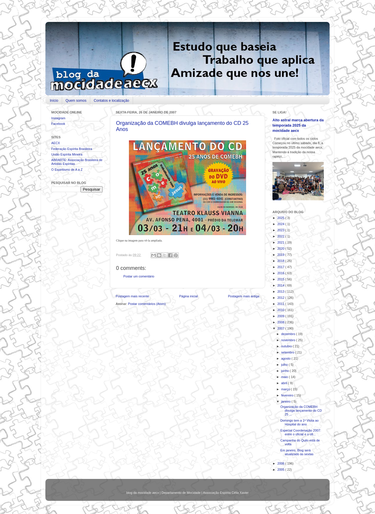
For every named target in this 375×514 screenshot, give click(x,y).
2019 (281, 254)
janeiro (286, 401)
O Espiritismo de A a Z (67, 169)
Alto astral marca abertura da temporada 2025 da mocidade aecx (298, 125)
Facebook (58, 123)
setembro (288, 352)
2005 (281, 469)
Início (54, 101)
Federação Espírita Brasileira (71, 149)
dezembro (288, 334)
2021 (281, 242)
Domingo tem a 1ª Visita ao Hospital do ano (299, 422)
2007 (281, 328)
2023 (281, 230)
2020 (281, 248)
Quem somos (76, 101)
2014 (281, 285)
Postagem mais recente (132, 296)
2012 (281, 297)
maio (285, 377)
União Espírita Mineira (66, 154)
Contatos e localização (111, 101)
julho (285, 364)
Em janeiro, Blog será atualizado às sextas (296, 452)
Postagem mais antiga (243, 296)
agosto (286, 358)
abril (284, 383)
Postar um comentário (138, 276)
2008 (281, 322)
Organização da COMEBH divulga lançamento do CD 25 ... (301, 410)
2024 (281, 224)
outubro (287, 346)
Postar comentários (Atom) (147, 304)
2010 (281, 310)
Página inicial (188, 296)
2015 (281, 279)
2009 (281, 316)
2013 (281, 291)
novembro (288, 340)
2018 (281, 261)
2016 (281, 273)
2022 (281, 236)
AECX (55, 143)
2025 (281, 218)
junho (285, 370)
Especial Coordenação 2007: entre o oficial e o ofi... (300, 432)
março (286, 389)
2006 (281, 463)
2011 (281, 304)
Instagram (58, 118)
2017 (281, 267)
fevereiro (287, 395)
